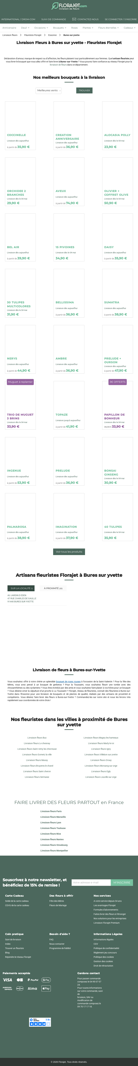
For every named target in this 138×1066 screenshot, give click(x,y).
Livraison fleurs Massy (37, 760)
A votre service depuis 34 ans (108, 901)
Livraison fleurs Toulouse (53, 828)
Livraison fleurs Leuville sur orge (100, 777)
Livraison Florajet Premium (107, 923)
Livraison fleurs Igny (101, 749)
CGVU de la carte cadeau (17, 905)
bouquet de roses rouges (68, 681)
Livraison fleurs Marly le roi (101, 743)
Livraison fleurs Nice (50, 834)
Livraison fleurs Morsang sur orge (101, 766)
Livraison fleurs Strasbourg (54, 845)
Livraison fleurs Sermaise (37, 777)
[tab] (11, 28)
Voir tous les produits (69, 551)
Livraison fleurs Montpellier (54, 850)
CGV (96, 944)
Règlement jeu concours (105, 952)
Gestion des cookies (103, 961)
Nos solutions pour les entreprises (110, 918)
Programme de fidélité (60, 948)
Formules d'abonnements (106, 909)
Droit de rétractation (103, 965)
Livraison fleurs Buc (37, 737)
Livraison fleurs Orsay (101, 760)
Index (7, 944)
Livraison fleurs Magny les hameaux (101, 737)
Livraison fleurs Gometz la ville (37, 754)
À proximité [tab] (53, 588)
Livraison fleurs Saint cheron (37, 771)
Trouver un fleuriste (14, 948)
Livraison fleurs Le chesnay (37, 743)
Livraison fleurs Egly (101, 771)
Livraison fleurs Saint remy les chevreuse (37, 749)
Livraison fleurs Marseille (53, 817)
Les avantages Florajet (105, 905)
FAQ (51, 939)
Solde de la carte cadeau (17, 901)
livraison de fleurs (58, 64)
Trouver (84, 90)
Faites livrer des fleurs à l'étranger (110, 914)
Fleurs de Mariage (58, 905)
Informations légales (103, 939)
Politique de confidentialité (106, 948)
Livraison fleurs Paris (51, 811)
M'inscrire (121, 882)
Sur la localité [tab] (21, 588)
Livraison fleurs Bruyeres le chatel (37, 766)
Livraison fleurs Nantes (52, 839)
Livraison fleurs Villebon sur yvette (101, 754)
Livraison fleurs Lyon (50, 822)
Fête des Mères (56, 901)
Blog (7, 952)
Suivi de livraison (13, 939)
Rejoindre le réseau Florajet (18, 957)
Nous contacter (56, 944)
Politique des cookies (104, 957)
